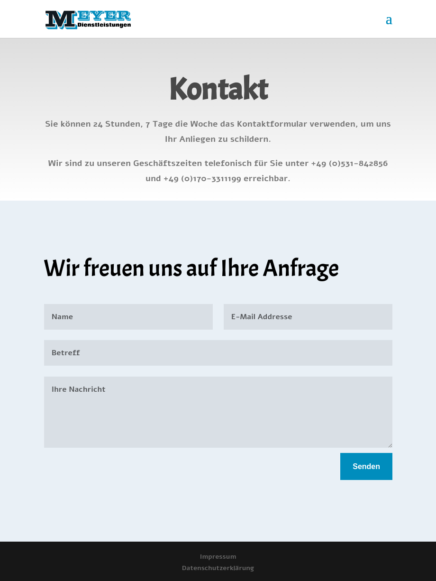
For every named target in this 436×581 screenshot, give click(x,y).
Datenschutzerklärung (218, 567)
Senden (366, 466)
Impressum (218, 556)
